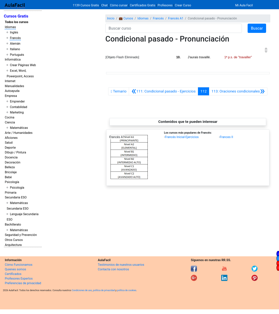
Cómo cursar (119, 5)
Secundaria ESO (16, 197)
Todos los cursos (16, 22)
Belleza (10, 167)
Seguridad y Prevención (21, 235)
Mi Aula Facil (244, 5)
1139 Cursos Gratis (86, 5)
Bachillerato (13, 224)
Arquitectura (13, 245)
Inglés (14, 32)
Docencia (11, 157)
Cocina (9, 117)
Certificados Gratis (142, 5)
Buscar (257, 28)
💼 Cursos (126, 18)
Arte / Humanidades (19, 133)
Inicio (110, 18)
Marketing (16, 112)
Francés (15, 38)
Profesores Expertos (19, 278)
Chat (104, 5)
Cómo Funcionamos (18, 265)
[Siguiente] (238, 91)
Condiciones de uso (82, 290)
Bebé (8, 177)
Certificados (13, 274)
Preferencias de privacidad (23, 283)
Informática (13, 59)
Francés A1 (175, 18)
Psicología (12, 182)
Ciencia (10, 122)
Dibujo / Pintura (15, 152)
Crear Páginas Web (23, 65)
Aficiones (11, 138)
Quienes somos (15, 269)
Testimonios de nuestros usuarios (121, 265)
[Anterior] (163, 91)
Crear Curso (183, 5)
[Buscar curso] (173, 28)
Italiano (15, 49)
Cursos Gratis (16, 16)
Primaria (10, 192)
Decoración (12, 162)
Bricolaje (11, 172)
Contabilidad (18, 107)
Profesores (165, 5)
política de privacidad (104, 290)
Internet (10, 81)
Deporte (10, 147)
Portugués (17, 55)
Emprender (17, 101)
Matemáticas (19, 128)
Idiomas (10, 27)
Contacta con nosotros (113, 269)
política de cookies (126, 290)
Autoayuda (12, 91)
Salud (9, 142)
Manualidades (14, 86)
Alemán (15, 43)
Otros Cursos (14, 240)
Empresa (11, 96)
